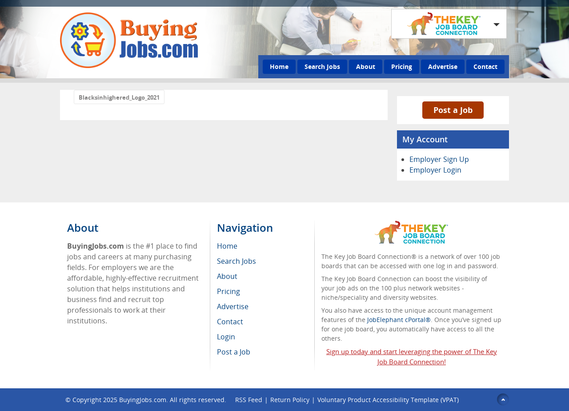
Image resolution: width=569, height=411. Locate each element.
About (365, 66)
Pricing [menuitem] (228, 291)
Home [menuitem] (227, 246)
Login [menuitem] (226, 337)
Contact (485, 66)
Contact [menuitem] (230, 321)
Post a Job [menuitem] (233, 352)
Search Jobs (322, 66)
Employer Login (435, 170)
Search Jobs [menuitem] (236, 261)
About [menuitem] (227, 276)
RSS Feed (248, 399)
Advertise (442, 66)
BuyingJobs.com (142, 399)
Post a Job (453, 110)
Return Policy (289, 399)
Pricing (401, 66)
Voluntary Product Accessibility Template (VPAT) (388, 399)
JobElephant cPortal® (399, 319)
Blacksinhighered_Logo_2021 (119, 97)
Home (279, 66)
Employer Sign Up (439, 159)
